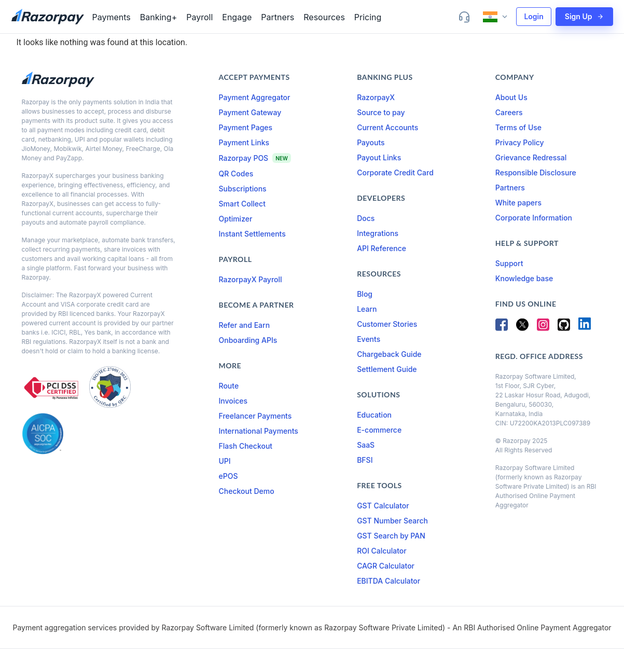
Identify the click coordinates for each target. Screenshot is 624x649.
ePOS (228, 476)
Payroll (199, 17)
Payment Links (244, 142)
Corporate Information (533, 217)
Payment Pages (246, 127)
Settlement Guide (387, 369)
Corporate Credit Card (395, 172)
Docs (366, 218)
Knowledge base (524, 278)
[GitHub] (564, 327)
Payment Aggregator (254, 97)
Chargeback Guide (389, 354)
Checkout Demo (246, 491)
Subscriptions (243, 188)
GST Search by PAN (391, 535)
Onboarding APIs (248, 340)
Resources (324, 17)
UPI (225, 461)
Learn (367, 309)
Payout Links (379, 157)
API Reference (381, 248)
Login (533, 16)
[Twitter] (522, 327)
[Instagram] (543, 327)
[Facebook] (501, 327)
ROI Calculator (382, 550)
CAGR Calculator (385, 565)
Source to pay (381, 112)
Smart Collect (242, 203)
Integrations (377, 233)
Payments (111, 17)
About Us (511, 97)
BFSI (364, 459)
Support (509, 263)
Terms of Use (518, 127)
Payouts (371, 142)
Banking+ (158, 17)
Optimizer (236, 218)
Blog (364, 293)
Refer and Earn (244, 325)
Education (374, 414)
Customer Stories (387, 324)
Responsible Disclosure (535, 172)
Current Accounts (387, 127)
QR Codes (236, 173)
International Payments (258, 430)
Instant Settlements (252, 233)
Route (229, 385)
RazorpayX (376, 97)
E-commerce (379, 429)
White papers (518, 202)
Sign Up (584, 16)
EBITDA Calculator (388, 580)
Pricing (368, 17)
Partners (277, 17)
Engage (237, 17)
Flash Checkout (246, 445)
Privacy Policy (519, 142)
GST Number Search (392, 520)
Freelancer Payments (255, 415)
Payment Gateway (250, 112)
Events (368, 339)
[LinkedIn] (584, 327)
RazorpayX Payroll (250, 279)
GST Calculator (383, 505)
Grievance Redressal (531, 157)
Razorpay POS (244, 158)
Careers (509, 112)
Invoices (233, 400)
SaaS (366, 444)
